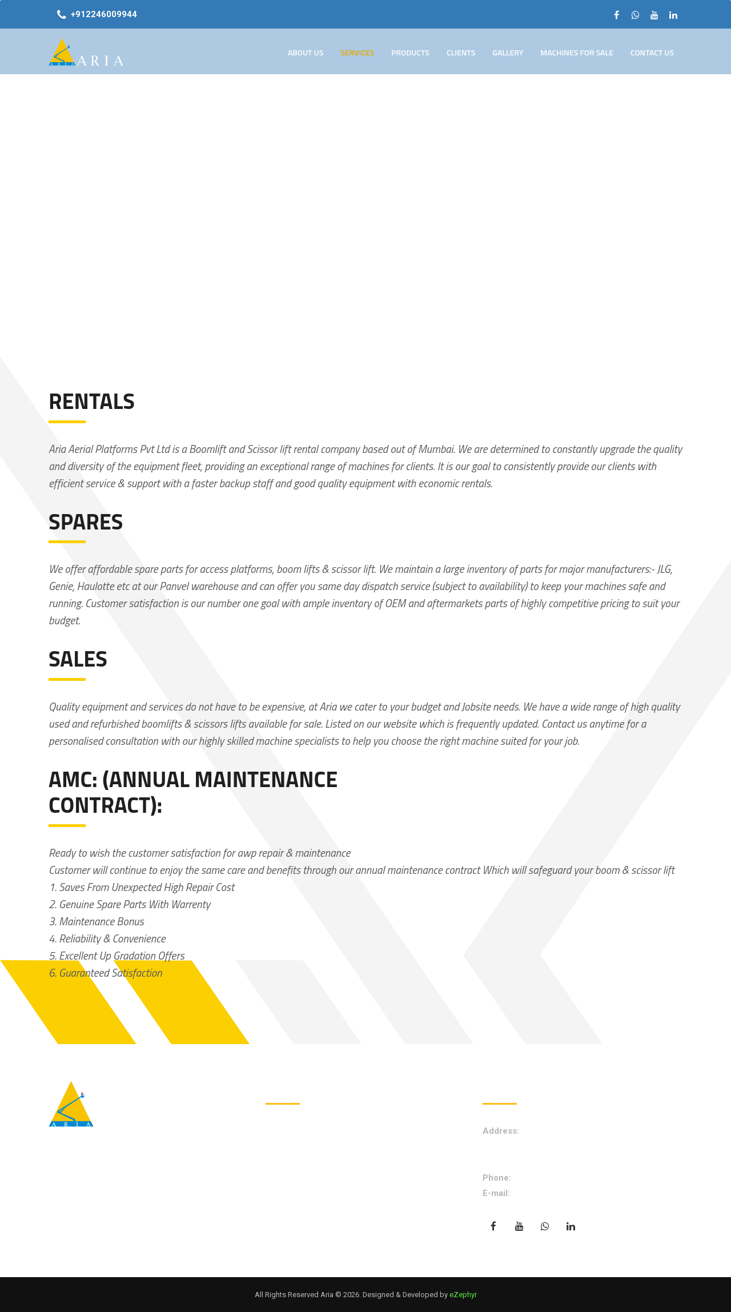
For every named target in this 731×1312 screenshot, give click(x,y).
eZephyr (463, 1294)
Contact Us (652, 52)
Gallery (507, 52)
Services (357, 52)
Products (410, 52)
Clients (461, 52)
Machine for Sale (308, 1198)
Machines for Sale (576, 52)
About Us (305, 52)
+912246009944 (104, 14)
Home (288, 1131)
